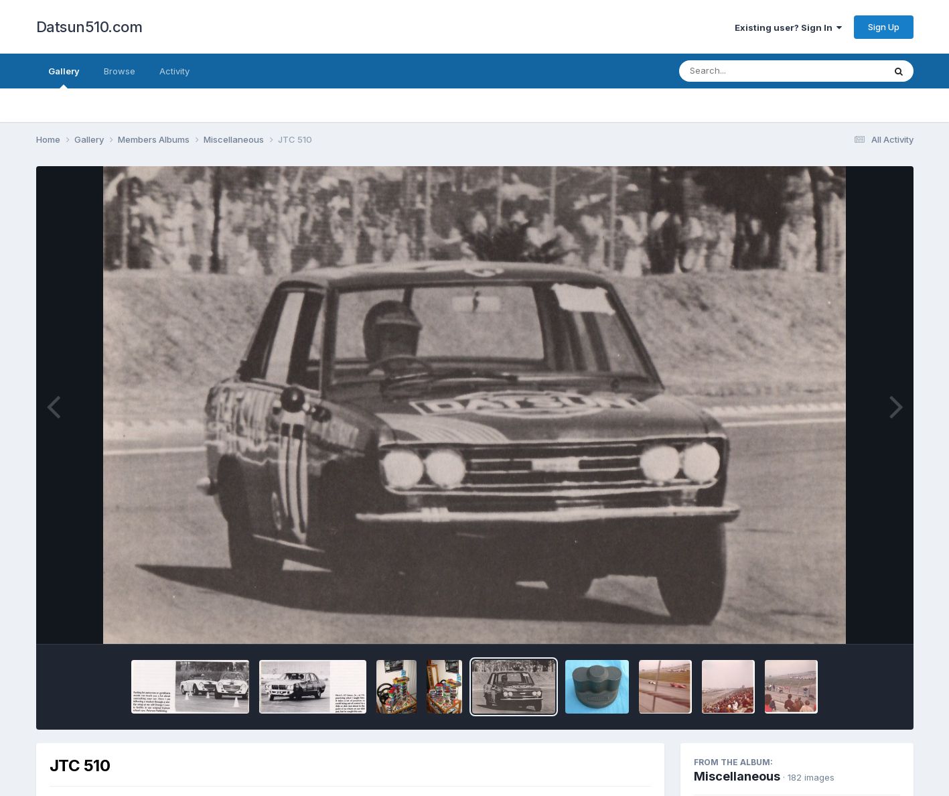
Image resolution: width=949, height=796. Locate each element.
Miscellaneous (737, 776)
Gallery (64, 77)
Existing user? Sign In (788, 27)
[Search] (745, 71)
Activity (174, 71)
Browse (119, 71)
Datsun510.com (89, 27)
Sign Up (883, 26)
